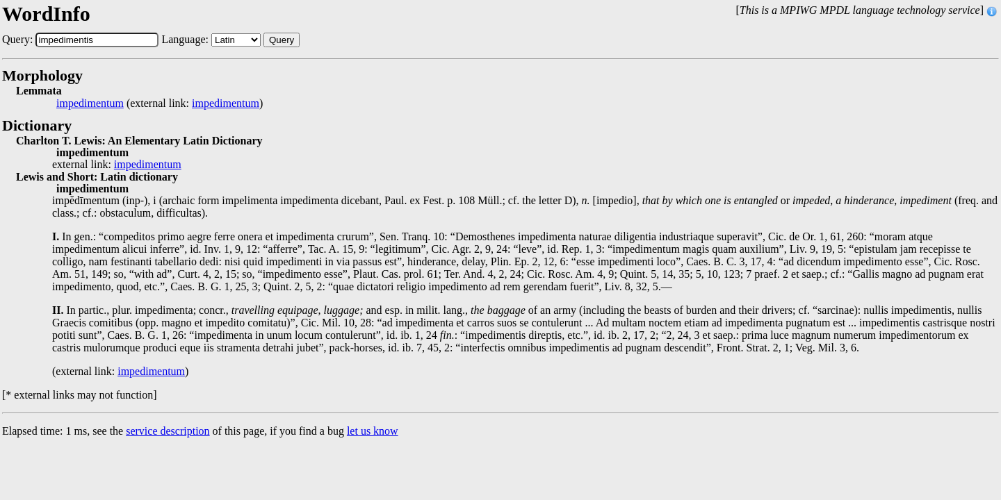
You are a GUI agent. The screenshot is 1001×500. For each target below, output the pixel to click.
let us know (372, 431)
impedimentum (90, 103)
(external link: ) (159, 103)
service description (167, 431)
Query (281, 40)
